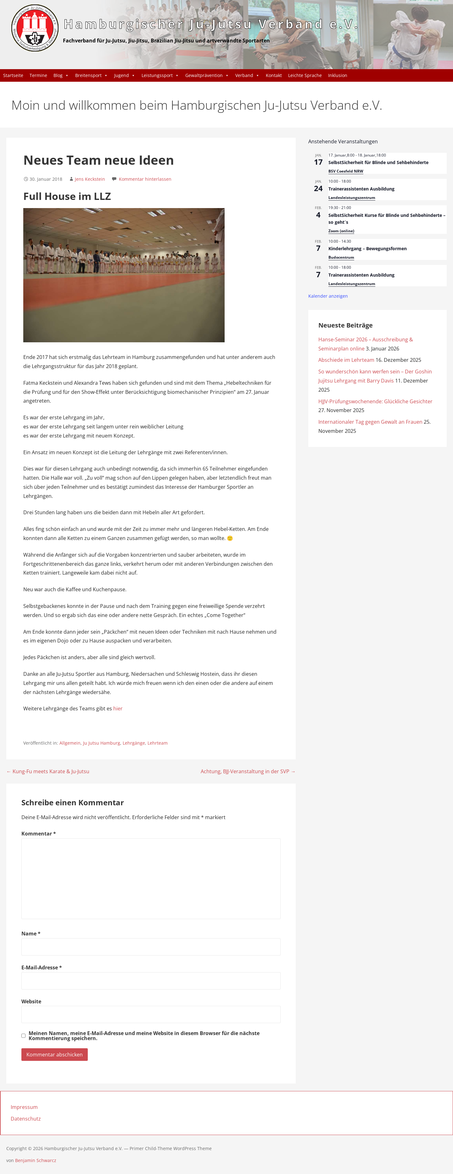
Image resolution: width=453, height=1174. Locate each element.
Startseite (13, 75)
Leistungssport (160, 75)
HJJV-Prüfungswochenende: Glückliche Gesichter (375, 401)
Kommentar (38, 833)
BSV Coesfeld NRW (345, 171)
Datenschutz (26, 1118)
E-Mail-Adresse (41, 967)
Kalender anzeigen (328, 296)
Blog (61, 75)
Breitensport (91, 75)
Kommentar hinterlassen (145, 179)
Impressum (24, 1107)
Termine (38, 75)
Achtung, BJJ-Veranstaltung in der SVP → (248, 771)
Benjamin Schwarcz (35, 1160)
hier (118, 708)
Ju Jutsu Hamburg (101, 743)
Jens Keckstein (90, 179)
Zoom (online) (341, 231)
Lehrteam (158, 743)
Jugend (124, 75)
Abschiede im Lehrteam (346, 359)
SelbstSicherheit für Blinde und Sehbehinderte (378, 162)
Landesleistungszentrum (351, 197)
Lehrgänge (134, 743)
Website (31, 1001)
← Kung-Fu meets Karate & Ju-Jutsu (47, 771)
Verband (247, 75)
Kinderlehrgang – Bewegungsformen (367, 248)
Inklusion (337, 75)
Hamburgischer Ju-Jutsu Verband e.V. (212, 23)
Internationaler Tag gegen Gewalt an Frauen (370, 421)
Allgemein (70, 743)
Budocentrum (341, 257)
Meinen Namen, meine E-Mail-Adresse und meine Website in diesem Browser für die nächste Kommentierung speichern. (144, 1036)
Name (31, 933)
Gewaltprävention (207, 75)
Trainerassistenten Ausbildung (361, 189)
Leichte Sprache (305, 75)
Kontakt (274, 75)
